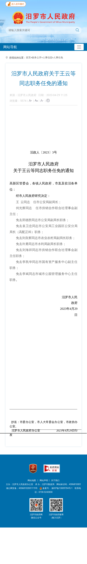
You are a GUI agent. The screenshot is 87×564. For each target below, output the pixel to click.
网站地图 (32, 480)
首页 (28, 57)
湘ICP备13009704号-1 (62, 488)
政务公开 (36, 57)
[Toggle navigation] (79, 47)
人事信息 (47, 57)
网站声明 (44, 480)
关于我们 (55, 480)
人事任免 (58, 57)
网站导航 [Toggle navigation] (10, 47)
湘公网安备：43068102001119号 (22, 488)
